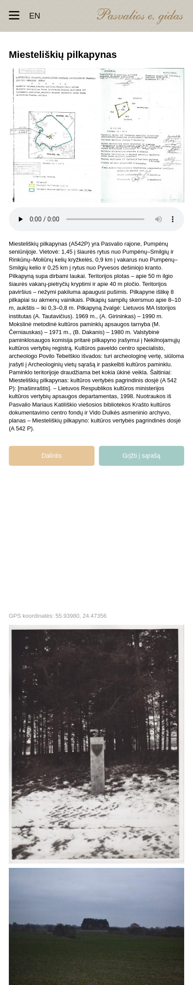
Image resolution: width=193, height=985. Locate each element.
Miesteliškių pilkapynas (96, 744)
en (34, 15)
